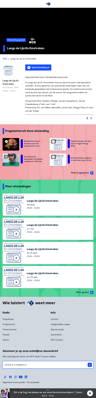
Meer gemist (84, 292)
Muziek (6, 335)
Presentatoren (10, 330)
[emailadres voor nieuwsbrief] (48, 364)
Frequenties (8, 319)
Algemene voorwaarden (14, 382)
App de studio (57, 330)
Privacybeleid (33, 382)
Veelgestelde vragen (60, 324)
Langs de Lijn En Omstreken (11, 82)
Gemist (6, 340)
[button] (90, 393)
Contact (54, 319)
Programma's (9, 324)
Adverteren (56, 335)
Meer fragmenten (82, 173)
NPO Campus (57, 340)
